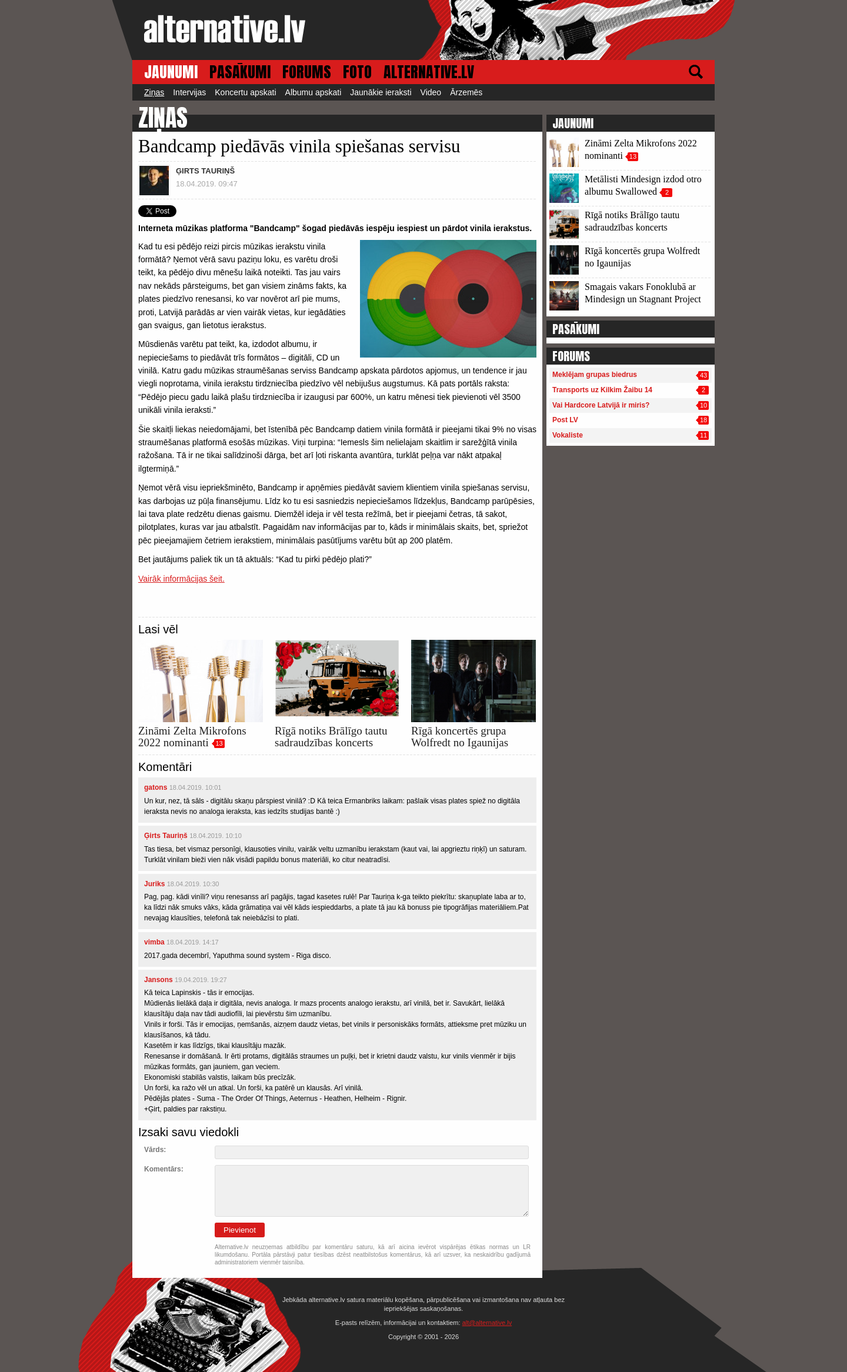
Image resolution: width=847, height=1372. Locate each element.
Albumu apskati (313, 92)
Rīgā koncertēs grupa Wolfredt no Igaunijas (459, 737)
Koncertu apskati (245, 92)
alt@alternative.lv (487, 1322)
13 (218, 743)
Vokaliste (567, 435)
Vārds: (155, 1150)
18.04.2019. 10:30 (193, 883)
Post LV (565, 420)
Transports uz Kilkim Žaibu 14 (602, 390)
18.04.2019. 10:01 (195, 787)
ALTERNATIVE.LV (429, 72)
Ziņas (154, 92)
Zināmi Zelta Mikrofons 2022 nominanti (192, 737)
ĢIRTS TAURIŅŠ (205, 170)
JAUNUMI (171, 72)
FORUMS (306, 72)
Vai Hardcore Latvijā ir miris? (600, 405)
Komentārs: (164, 1169)
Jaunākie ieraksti (380, 92)
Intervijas (189, 92)
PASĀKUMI (240, 72)
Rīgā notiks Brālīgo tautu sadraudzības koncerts (331, 737)
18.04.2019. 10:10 (215, 835)
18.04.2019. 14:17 (192, 942)
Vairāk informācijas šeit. (181, 578)
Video (431, 92)
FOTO (357, 72)
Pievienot (240, 1230)
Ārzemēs (466, 92)
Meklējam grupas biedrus (594, 374)
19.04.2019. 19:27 (201, 979)
